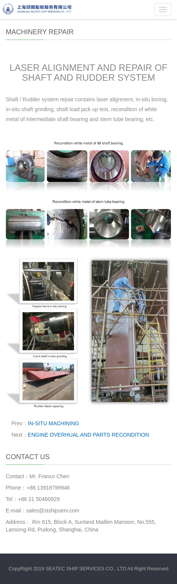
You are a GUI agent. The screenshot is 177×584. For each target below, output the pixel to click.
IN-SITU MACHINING (53, 423)
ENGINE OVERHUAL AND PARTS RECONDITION (88, 435)
